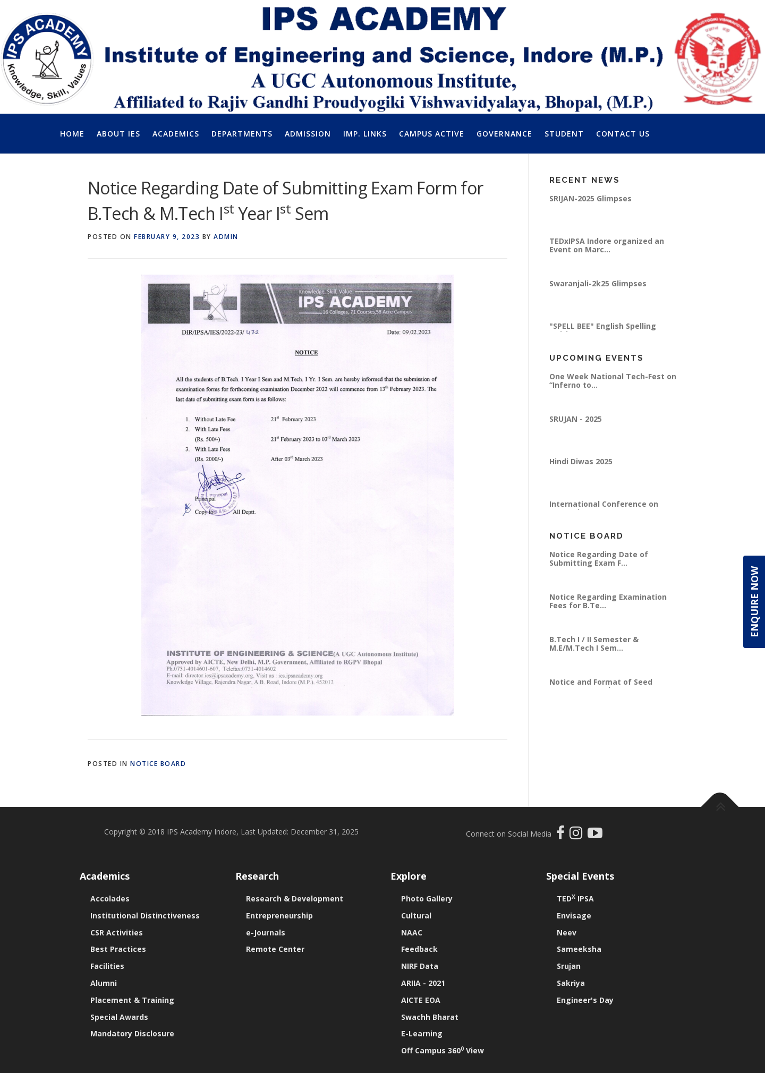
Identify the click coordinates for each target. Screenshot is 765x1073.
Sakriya (571, 983)
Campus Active (431, 134)
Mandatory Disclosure (132, 1033)
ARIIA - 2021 (423, 983)
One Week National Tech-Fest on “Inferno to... (612, 380)
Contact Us (623, 134)
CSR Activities (116, 932)
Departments (242, 134)
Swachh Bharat (429, 1017)
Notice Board (158, 763)
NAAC (411, 932)
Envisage (574, 915)
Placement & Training (132, 1000)
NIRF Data (419, 966)
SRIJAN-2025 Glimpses (590, 198)
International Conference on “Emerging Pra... (603, 508)
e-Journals (265, 932)
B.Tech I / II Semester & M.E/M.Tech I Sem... (594, 643)
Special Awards (119, 1017)
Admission (308, 134)
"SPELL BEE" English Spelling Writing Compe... (602, 330)
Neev (566, 932)
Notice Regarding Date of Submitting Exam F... (598, 558)
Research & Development (294, 898)
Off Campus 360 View (442, 1050)
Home (72, 134)
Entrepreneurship (279, 915)
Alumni (103, 983)
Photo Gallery (427, 898)
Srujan (569, 966)
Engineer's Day (585, 1000)
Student (564, 134)
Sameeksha (579, 949)
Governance (504, 134)
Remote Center (275, 949)
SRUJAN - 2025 (575, 419)
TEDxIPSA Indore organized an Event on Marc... (606, 245)
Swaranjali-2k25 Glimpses (598, 283)
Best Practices (118, 949)
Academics (175, 134)
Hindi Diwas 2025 (581, 461)
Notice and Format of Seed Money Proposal (600, 686)
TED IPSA (575, 898)
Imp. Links (365, 134)
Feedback (419, 949)
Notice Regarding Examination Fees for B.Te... (608, 601)
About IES (118, 134)
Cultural (416, 915)
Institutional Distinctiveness (145, 915)
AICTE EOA (420, 1000)
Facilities (107, 966)
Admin (226, 236)
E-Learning (422, 1033)
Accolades (110, 898)
